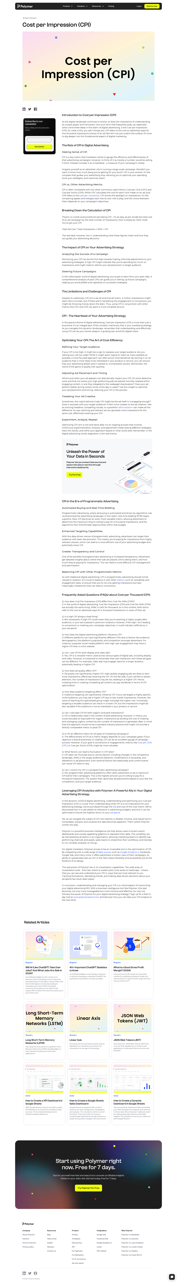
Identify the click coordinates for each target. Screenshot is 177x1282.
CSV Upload (101, 1251)
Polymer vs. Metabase (130, 1235)
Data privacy (77, 1243)
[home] (25, 6)
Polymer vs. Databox (129, 1251)
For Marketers (78, 1255)
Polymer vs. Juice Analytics (132, 1243)
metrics (121, 580)
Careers (25, 1239)
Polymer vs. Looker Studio (132, 1247)
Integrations (102, 1231)
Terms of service (29, 1243)
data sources (104, 852)
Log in (139, 6)
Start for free (152, 6)
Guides (50, 1243)
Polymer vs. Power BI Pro (131, 1255)
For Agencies (77, 1251)
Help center (52, 1239)
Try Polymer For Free (88, 1188)
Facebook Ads (102, 1239)
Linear (99, 1247)
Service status (78, 1263)
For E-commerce (79, 1259)
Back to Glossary (31, 18)
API (73, 1247)
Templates (76, 1239)
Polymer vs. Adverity (129, 1239)
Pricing (111, 6)
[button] (68, 6)
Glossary (50, 1247)
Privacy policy (28, 1247)
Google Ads (101, 1235)
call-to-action (124, 407)
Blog (49, 1235)
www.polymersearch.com (86, 897)
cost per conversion (89, 195)
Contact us (51, 1251)
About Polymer (28, 1235)
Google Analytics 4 (129, 852)
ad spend (115, 812)
